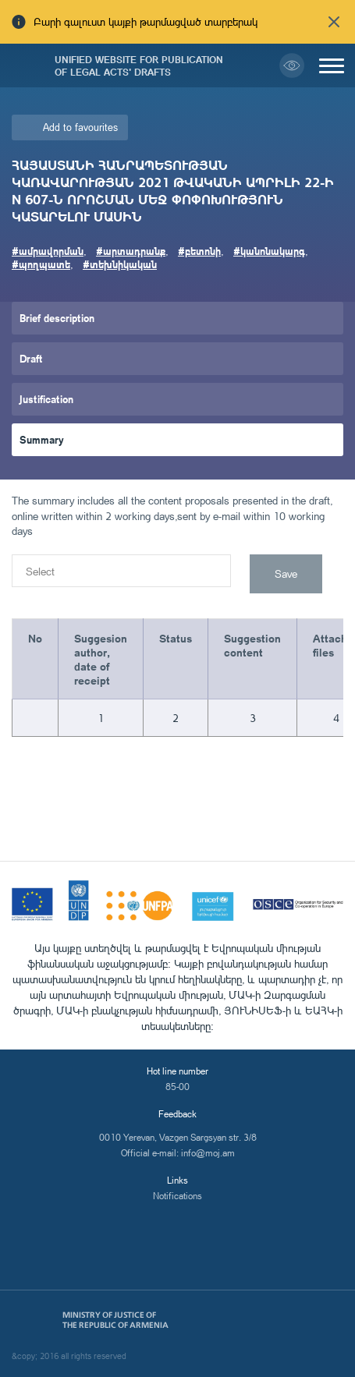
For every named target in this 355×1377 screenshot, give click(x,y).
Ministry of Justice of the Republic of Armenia (115, 1320)
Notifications (177, 1196)
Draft (31, 358)
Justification (46, 398)
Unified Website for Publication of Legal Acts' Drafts (139, 65)
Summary (42, 439)
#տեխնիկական (120, 264)
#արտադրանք (130, 250)
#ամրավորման (47, 250)
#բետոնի (199, 250)
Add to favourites (80, 127)
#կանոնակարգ (269, 250)
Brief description (57, 317)
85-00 (177, 1086)
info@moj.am (208, 1153)
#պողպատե (41, 264)
